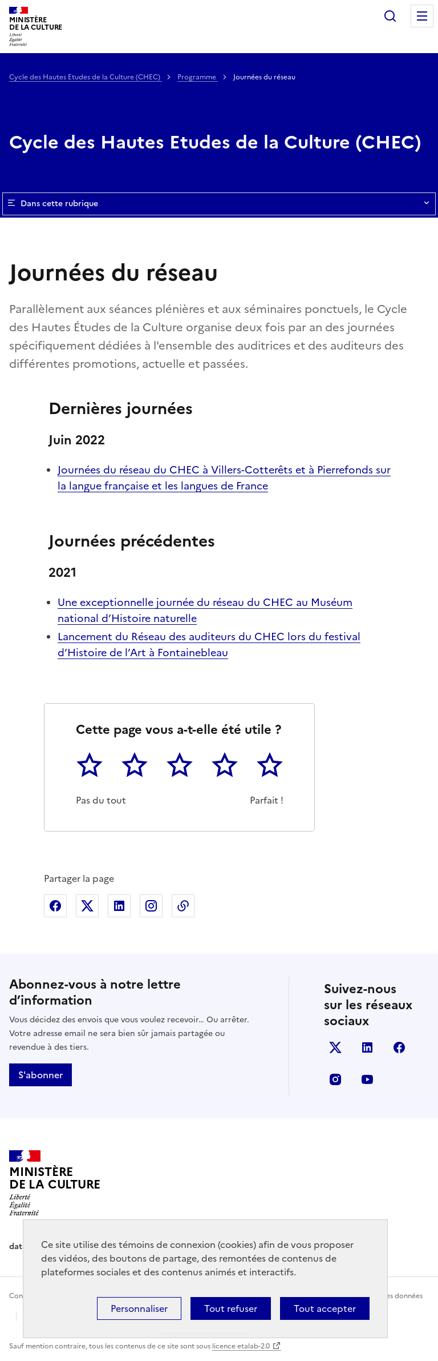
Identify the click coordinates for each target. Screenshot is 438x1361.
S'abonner (40, 1075)
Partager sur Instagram (151, 905)
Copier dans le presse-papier (183, 905)
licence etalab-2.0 (241, 1346)
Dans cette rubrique (219, 204)
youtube (367, 1079)
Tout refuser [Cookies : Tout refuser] (230, 1308)
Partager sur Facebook (55, 905)
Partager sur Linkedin (119, 905)
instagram (335, 1079)
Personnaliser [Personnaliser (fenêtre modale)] (139, 1308)
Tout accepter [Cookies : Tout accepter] (325, 1308)
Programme (197, 77)
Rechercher (390, 16)
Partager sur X (87, 905)
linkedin (367, 1047)
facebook (399, 1047)
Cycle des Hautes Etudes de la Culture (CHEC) (85, 77)
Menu (422, 16)
